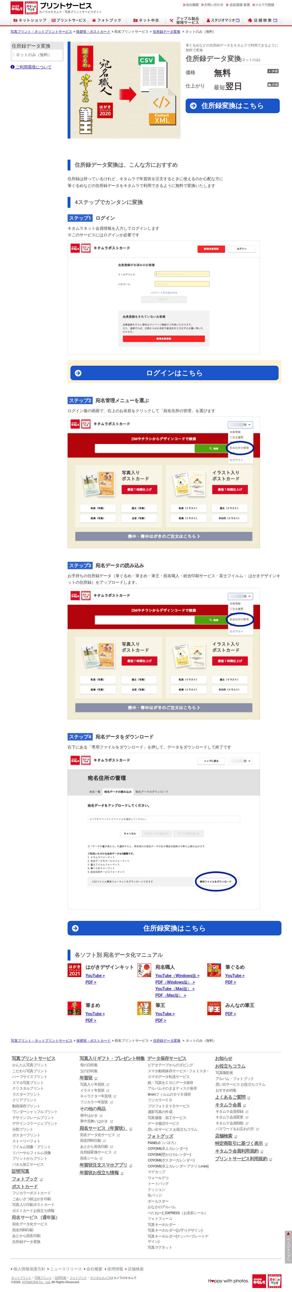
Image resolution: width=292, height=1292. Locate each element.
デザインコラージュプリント (35, 1123)
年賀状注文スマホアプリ (103, 1165)
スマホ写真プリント (28, 1083)
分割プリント (22, 1129)
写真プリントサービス (33, 1058)
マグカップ (156, 1172)
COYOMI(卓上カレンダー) (167, 1148)
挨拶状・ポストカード (93, 32)
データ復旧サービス (163, 1123)
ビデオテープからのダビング (170, 1065)
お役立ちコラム (230, 1066)
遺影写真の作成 (160, 1112)
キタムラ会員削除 (230, 1123)
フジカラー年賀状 (94, 1102)
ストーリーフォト (26, 1141)
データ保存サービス (166, 1058)
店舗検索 (223, 1136)
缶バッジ (155, 1195)
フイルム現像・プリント (31, 1147)
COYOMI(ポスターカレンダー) (171, 1160)
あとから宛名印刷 (26, 1236)
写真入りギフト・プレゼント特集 (112, 1058)
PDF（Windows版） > (175, 982)
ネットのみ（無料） (34, 54)
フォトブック (25, 1179)
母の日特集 (89, 1065)
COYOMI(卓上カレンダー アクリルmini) (178, 1166)
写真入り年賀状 (92, 1084)
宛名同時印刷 (22, 1230)
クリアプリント (24, 1100)
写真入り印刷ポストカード (33, 1205)
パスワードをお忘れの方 (235, 1129)
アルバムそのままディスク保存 (172, 1088)
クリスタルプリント (28, 1088)
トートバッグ (158, 1183)
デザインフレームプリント (33, 1118)
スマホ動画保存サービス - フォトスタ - (178, 1071)
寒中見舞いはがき (94, 1121)
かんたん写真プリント (29, 1065)
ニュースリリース (66, 1269)
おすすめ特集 (226, 1090)
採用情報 (115, 1269)
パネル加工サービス (28, 1164)
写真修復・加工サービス (167, 1118)
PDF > (91, 982)
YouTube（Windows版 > (177, 975)
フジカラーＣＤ (160, 1100)
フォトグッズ (160, 1136)
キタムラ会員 (228, 1105)
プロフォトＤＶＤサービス (169, 1106)
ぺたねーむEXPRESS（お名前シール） (178, 1213)
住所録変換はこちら (232, 106)
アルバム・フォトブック (235, 1079)
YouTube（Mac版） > (174, 988)
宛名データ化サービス (29, 1224)
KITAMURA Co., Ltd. (36, 1282)
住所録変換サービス (96, 1152)
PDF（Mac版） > (170, 995)
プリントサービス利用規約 (241, 1158)
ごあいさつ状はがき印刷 (31, 1199)
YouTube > (95, 975)
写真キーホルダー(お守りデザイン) (175, 1230)
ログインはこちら (174, 373)
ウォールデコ (158, 1178)
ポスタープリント (26, 1135)
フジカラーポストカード (31, 1193)
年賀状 (86, 1078)
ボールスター (158, 1201)
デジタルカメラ (100, 1278)
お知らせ (223, 1058)
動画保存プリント (26, 1106)
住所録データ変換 (166, 32)
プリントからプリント (29, 1158)
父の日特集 (89, 1071)
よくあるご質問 (230, 1097)
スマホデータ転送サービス (169, 1077)
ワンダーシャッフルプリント (35, 1112)
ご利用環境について (31, 67)
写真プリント (43, 1278)
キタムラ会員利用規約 (237, 1151)
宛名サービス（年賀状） (103, 1128)
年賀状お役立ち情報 (99, 1172)
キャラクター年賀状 (96, 1096)
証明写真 (20, 1171)
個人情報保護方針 (29, 1269)
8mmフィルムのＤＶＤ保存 (169, 1094)
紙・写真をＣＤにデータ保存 (170, 1083)
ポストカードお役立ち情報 (33, 1210)
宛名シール (89, 1158)
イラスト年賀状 (92, 1090)
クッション (156, 1189)
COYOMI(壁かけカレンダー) (169, 1154)
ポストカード (25, 1186)
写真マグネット (160, 1247)
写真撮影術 (224, 1073)
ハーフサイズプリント (29, 1077)
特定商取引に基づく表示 (239, 1143)
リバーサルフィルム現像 (31, 1153)
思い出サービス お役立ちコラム (172, 1129)
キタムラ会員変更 (230, 1117)
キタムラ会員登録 (230, 1111)
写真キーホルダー (162, 1224)
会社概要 (94, 1269)
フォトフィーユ (160, 1218)
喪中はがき (89, 1115)
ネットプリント (21, 1278)
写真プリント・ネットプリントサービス (41, 32)
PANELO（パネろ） (163, 1143)
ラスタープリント (26, 1094)
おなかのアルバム (162, 1207)
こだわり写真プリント (29, 1071)
